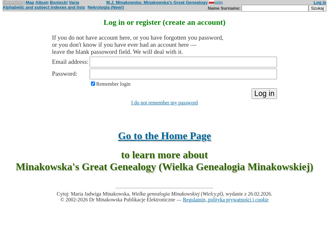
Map (30, 2)
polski (216, 2)
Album (42, 2)
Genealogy (13, 2)
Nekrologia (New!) (105, 7)
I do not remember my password (164, 102)
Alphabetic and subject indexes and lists (44, 7)
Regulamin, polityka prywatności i (226, 199)
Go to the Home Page (164, 135)
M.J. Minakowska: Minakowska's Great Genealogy (157, 2)
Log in (320, 2)
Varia (74, 2)
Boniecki (59, 2)
